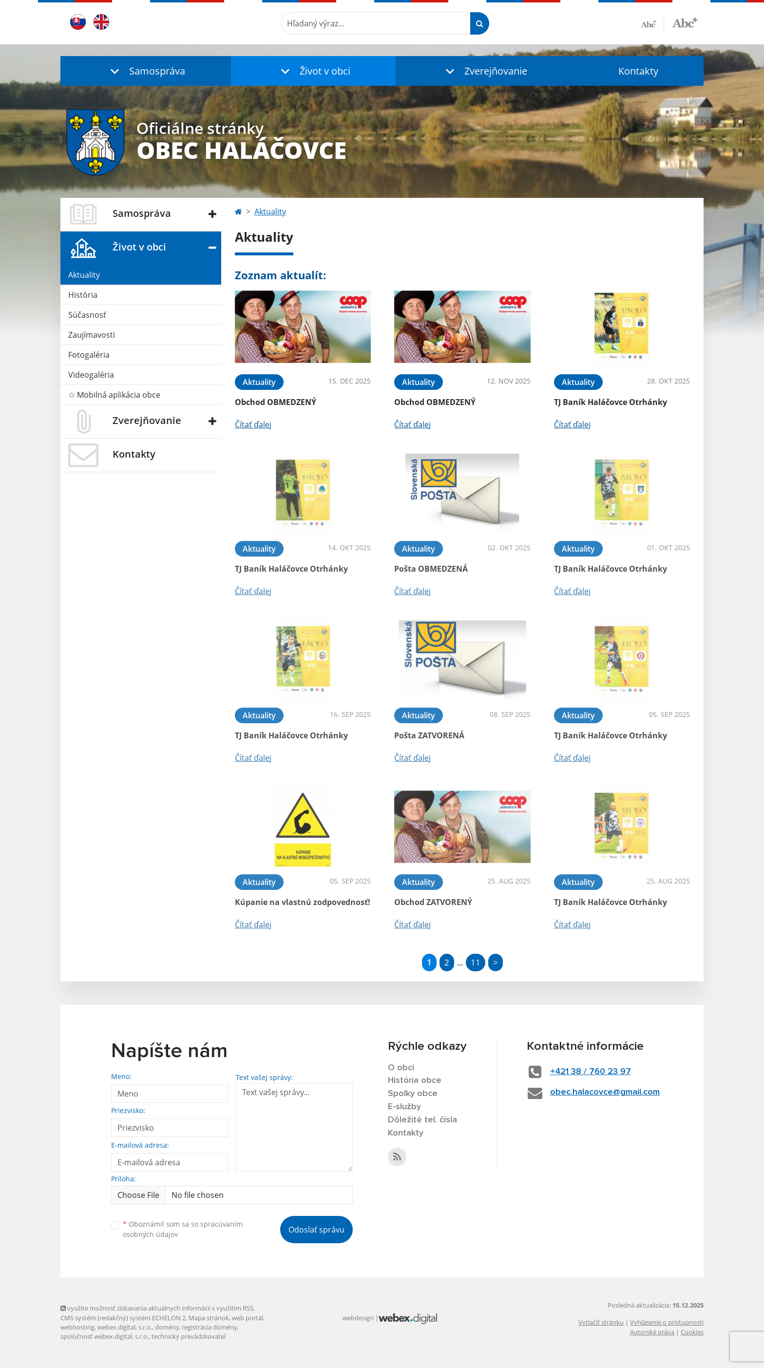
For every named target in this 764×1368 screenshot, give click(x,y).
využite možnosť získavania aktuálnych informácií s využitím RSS (156, 1308)
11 (475, 962)
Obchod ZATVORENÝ (433, 902)
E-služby (404, 1106)
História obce (414, 1080)
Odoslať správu (316, 1229)
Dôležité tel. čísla (422, 1120)
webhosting (77, 1327)
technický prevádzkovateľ (189, 1336)
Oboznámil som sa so (183, 1229)
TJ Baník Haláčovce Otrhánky (610, 402)
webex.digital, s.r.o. (124, 1327)
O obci (401, 1067)
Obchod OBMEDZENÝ (275, 402)
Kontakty (638, 70)
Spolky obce (413, 1093)
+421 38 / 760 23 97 (590, 1071)
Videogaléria (91, 374)
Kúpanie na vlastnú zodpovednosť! (302, 902)
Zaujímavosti (91, 334)
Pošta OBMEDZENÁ (431, 568)
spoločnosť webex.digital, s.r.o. (104, 1336)
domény (167, 1327)
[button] (145, 71)
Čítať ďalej (253, 424)
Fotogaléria (89, 354)
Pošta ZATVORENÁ (429, 735)
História (82, 294)
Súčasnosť (87, 314)
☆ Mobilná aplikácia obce (114, 394)
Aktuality (84, 275)
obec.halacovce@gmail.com (605, 1092)
